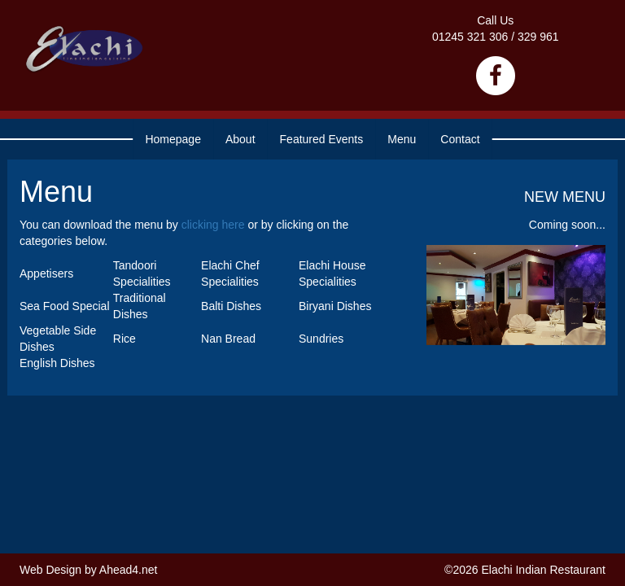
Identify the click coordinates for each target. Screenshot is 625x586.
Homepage (173, 139)
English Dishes (57, 363)
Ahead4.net (128, 569)
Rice (124, 338)
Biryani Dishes (335, 306)
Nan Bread (228, 338)
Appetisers (46, 273)
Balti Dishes (231, 306)
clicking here (213, 224)
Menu (401, 139)
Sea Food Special (65, 306)
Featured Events (322, 139)
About (240, 139)
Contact (459, 139)
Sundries (321, 338)
